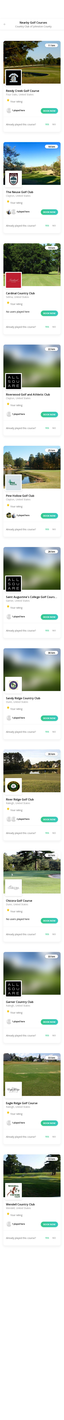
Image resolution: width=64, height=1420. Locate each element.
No (54, 124)
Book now (49, 110)
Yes (47, 124)
